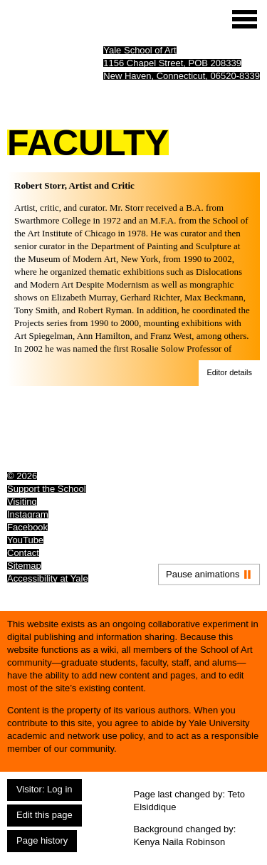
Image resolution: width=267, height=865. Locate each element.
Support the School (46, 488)
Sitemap (24, 565)
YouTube (25, 540)
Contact (23, 552)
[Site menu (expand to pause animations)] (244, 19)
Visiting (22, 501)
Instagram (27, 514)
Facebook (27, 527)
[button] (229, 373)
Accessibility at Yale (47, 578)
